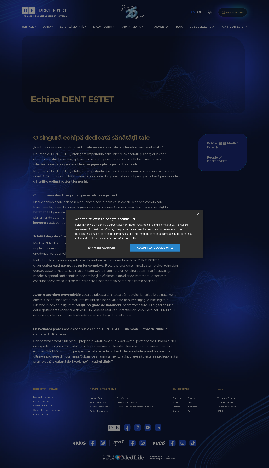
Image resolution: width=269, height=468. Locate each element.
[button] (102, 247)
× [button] (197, 214)
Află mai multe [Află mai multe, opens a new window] (127, 238)
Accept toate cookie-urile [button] (155, 247)
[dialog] (134, 234)
